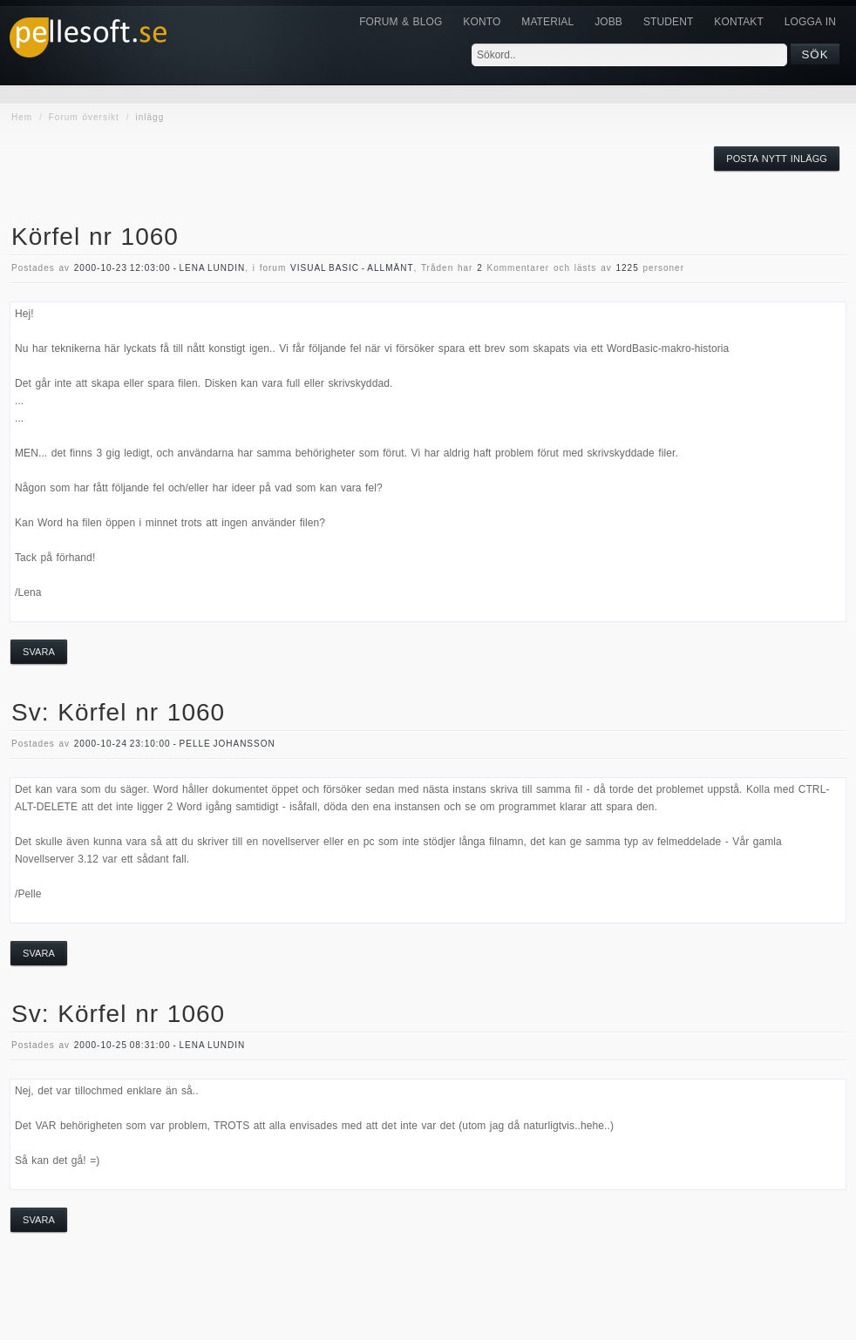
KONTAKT (738, 22)
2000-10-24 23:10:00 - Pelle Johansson (174, 743)
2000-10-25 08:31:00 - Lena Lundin (159, 1045)
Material (547, 22)
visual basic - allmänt (351, 268)
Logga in (810, 22)
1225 (626, 268)
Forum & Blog (400, 22)
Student (668, 22)
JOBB (608, 22)
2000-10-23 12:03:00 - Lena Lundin (159, 268)
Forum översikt (84, 117)
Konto (481, 22)
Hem (21, 117)
